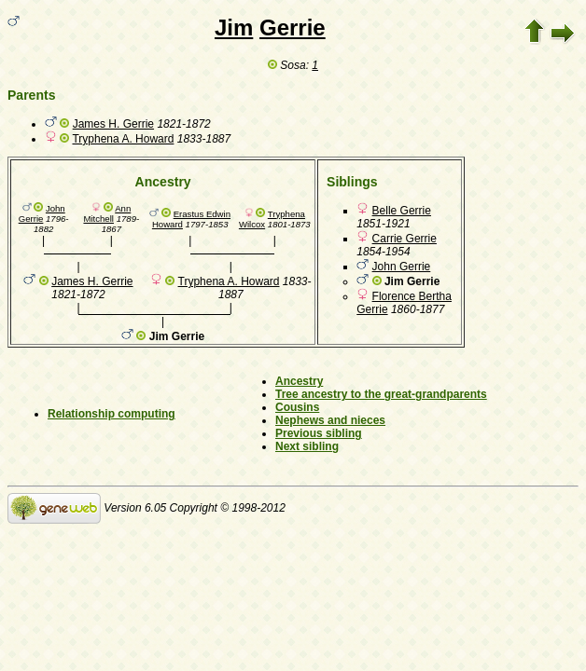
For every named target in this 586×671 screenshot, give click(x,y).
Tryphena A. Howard (123, 138)
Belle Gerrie (401, 210)
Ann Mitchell (107, 213)
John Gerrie (42, 213)
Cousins (297, 407)
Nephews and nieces (330, 420)
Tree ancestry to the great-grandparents (381, 394)
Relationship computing (111, 413)
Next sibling (307, 446)
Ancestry (299, 381)
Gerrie (292, 27)
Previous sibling (318, 433)
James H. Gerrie (113, 123)
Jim (234, 27)
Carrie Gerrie (404, 238)
